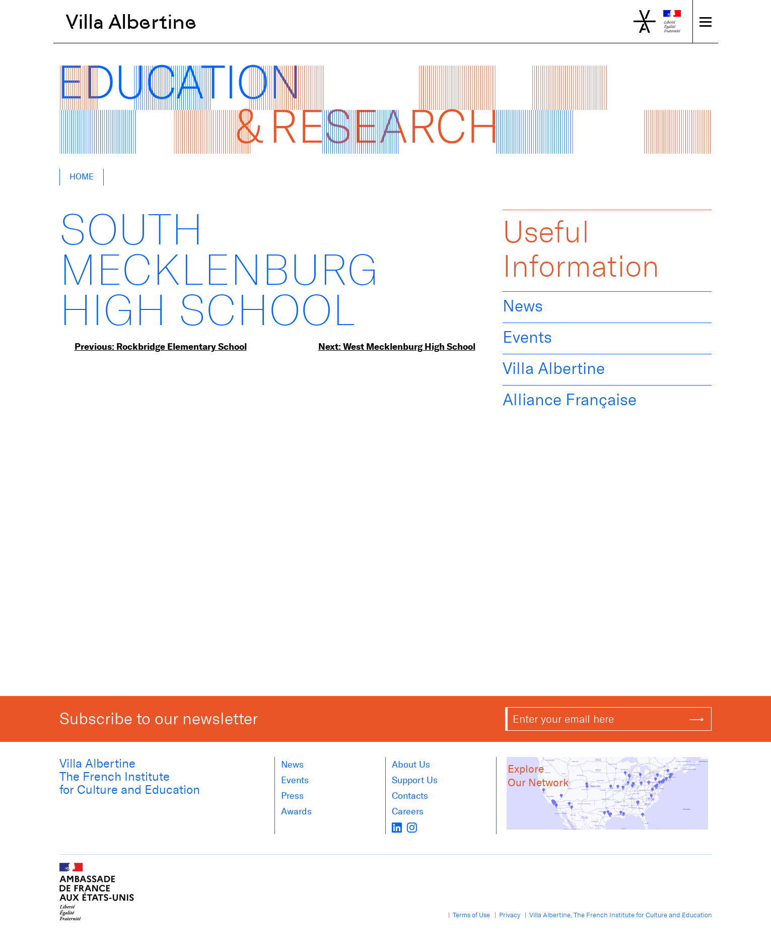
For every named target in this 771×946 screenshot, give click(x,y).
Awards (296, 811)
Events (527, 337)
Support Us (415, 780)
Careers (408, 811)
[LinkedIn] (397, 827)
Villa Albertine (131, 22)
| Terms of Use (467, 915)
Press (292, 795)
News (523, 306)
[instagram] (412, 827)
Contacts (410, 795)
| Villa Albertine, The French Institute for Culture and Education (617, 915)
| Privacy (506, 915)
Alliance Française (570, 400)
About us (411, 764)
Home (81, 176)
